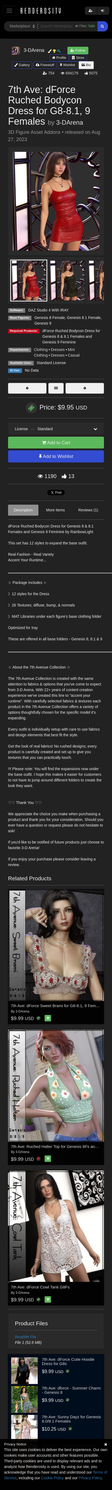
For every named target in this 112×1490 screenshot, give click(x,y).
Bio (86, 65)
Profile (59, 58)
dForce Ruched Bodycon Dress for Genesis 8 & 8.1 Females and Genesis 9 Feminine (71, 336)
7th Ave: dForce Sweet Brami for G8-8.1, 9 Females (57, 1005)
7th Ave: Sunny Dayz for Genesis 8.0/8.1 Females (71, 1419)
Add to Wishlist (56, 456)
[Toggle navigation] (9, 10)
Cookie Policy (52, 1478)
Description (23, 510)
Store (78, 58)
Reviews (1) (88, 510)
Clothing (41, 349)
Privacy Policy (90, 1478)
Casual (74, 355)
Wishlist (67, 65)
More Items (55, 510)
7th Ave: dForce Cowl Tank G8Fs (40, 1287)
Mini (71, 349)
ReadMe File (25, 1337)
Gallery (22, 65)
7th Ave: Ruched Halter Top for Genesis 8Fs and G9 (57, 1146)
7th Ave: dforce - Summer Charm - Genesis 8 (71, 1390)
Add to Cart (56, 442)
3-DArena (69, 122)
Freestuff (45, 65)
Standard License (51, 363)
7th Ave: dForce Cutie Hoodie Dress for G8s (68, 1361)
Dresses (57, 349)
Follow (77, 50)
